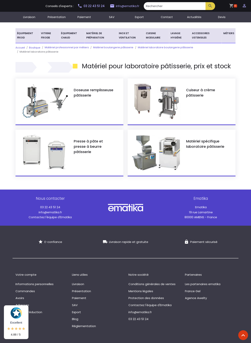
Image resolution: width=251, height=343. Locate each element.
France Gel (192, 287)
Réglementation (84, 322)
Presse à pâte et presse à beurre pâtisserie (88, 142)
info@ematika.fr (123, 6)
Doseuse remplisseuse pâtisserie (93, 88)
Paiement (84, 17)
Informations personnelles (34, 280)
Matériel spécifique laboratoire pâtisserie (205, 139)
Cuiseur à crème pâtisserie (200, 88)
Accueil (20, 47)
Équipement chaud (69, 35)
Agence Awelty (196, 294)
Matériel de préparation (95, 35)
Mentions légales (140, 287)
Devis (222, 17)
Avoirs (19, 294)
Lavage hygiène (176, 35)
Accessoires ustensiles (200, 35)
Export (139, 17)
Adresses (22, 301)
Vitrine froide (46, 35)
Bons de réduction (28, 308)
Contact (167, 17)
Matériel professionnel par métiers (67, 47)
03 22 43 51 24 (91, 6)
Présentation (57, 17)
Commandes (25, 287)
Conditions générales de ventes (152, 280)
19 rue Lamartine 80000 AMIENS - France (201, 208)
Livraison (29, 17)
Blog (75, 315)
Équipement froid (25, 35)
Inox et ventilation (127, 35)
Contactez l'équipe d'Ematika (50, 213)
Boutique (34, 47)
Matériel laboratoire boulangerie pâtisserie (164, 47)
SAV (112, 17)
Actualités (194, 17)
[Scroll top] (243, 335)
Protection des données (146, 294)
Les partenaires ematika (202, 280)
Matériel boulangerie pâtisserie (113, 47)
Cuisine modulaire (153, 35)
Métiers (228, 33)
